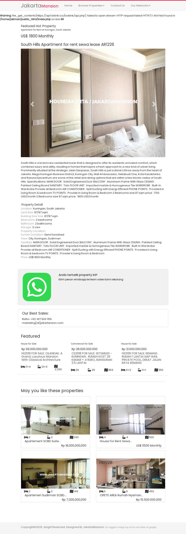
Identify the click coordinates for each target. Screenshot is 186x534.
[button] (32, 103)
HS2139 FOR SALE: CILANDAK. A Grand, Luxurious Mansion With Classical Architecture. (41, 356)
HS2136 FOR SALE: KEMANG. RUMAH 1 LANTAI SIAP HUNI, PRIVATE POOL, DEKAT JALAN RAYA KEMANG (141, 358)
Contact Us (118, 5)
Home (68, 5)
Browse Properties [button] (91, 5)
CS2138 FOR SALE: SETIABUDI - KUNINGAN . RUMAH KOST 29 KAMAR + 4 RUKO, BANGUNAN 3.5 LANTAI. (92, 358)
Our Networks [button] (140, 5)
